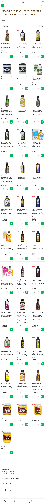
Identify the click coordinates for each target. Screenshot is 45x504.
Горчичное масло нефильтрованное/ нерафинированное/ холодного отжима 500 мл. (22, 46)
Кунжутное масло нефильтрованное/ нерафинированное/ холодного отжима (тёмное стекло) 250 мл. (37, 112)
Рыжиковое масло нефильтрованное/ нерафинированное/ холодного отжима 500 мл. (38, 352)
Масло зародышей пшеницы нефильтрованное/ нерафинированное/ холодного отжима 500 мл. (38, 247)
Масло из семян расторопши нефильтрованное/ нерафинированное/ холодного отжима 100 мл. (7, 282)
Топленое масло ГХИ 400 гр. (22, 417)
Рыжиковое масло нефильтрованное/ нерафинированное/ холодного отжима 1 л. (6, 386)
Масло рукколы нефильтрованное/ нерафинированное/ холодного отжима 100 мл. (7, 352)
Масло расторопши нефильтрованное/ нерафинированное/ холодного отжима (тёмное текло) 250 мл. (22, 281)
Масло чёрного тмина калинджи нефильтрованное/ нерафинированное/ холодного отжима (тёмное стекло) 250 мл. (37, 317)
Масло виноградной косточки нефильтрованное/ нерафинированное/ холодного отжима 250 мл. (22, 212)
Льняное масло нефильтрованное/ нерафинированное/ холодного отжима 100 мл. (38, 145)
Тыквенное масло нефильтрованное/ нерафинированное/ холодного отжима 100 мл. (22, 386)
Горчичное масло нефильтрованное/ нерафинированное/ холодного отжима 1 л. (37, 46)
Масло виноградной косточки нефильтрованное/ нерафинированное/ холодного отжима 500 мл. (38, 212)
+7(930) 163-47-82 (8, 474)
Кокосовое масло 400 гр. (6, 77)
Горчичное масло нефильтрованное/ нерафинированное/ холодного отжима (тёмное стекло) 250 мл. (6, 46)
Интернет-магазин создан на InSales (11, 495)
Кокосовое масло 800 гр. (22, 77)
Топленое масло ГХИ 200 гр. (6, 417)
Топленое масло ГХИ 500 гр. (37, 417)
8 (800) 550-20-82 (8, 472)
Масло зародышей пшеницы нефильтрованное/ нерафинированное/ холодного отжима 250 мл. (22, 247)
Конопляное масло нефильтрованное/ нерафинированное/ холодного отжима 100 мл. (38, 79)
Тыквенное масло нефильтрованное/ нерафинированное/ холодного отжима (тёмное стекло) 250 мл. (37, 387)
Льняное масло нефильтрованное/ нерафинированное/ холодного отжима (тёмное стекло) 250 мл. (6, 179)
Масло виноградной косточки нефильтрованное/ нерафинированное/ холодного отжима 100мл (6, 212)
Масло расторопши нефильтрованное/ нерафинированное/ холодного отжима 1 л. (6, 315)
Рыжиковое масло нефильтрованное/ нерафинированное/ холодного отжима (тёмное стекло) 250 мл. (22, 353)
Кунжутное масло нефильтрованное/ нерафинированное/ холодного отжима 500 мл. (7, 145)
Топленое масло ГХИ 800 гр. (6, 445)
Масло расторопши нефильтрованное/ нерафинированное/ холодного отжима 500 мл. (38, 281)
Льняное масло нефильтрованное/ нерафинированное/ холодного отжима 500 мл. (22, 178)
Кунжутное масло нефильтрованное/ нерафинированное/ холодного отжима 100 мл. (22, 111)
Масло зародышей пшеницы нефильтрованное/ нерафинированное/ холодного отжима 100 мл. (7, 247)
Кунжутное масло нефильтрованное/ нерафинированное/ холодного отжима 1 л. (22, 145)
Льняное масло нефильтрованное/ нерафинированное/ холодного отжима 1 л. (37, 178)
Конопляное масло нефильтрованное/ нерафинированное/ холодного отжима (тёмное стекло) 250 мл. (6, 112)
